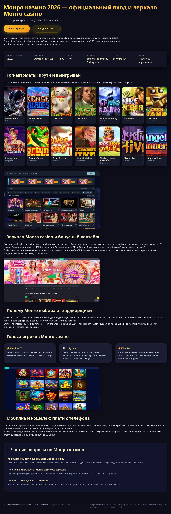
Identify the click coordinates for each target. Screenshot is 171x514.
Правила (56, 505)
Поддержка (66, 505)
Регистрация (17, 28)
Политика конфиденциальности (17, 505)
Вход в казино (48, 28)
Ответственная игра (41, 505)
